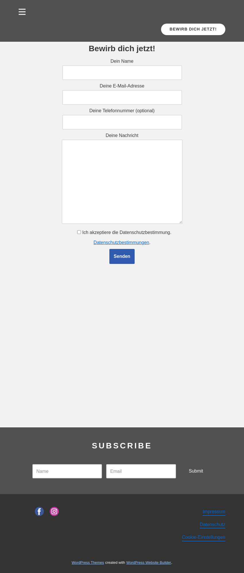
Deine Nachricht (122, 179)
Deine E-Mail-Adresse (122, 91)
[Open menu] (22, 11)
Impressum (214, 511)
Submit (196, 471)
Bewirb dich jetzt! (193, 29)
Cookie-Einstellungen (203, 537)
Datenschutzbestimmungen (121, 242)
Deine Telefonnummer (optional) (122, 116)
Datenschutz (212, 524)
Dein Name (122, 67)
